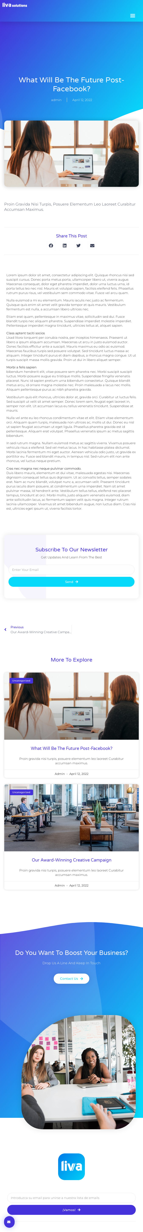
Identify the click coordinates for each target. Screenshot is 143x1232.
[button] (133, 15)
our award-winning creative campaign (71, 860)
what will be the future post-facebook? (71, 748)
